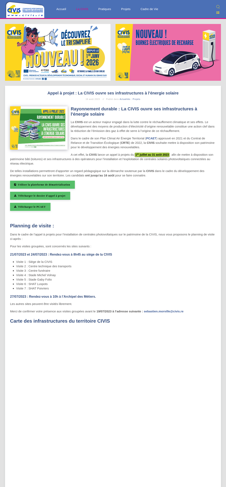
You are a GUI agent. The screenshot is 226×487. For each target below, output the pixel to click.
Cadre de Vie (149, 9)
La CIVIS (82, 9)
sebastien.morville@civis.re (164, 311)
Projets (126, 9)
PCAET (151, 138)
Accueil (61, 9)
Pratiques (104, 9)
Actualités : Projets (130, 99)
